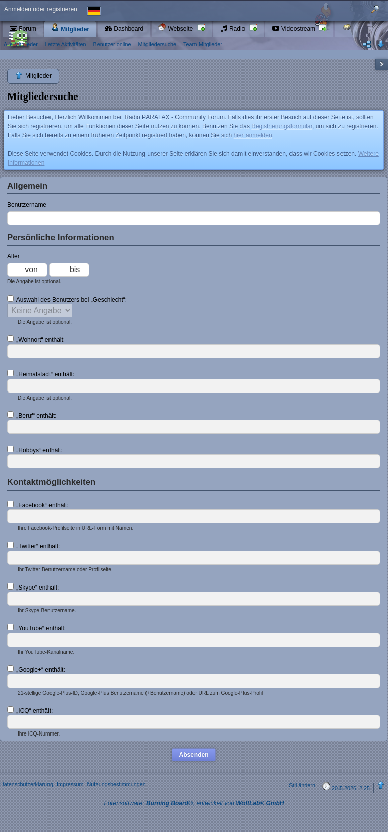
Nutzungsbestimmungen (116, 784)
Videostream (294, 29)
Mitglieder (70, 28)
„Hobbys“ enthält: (35, 450)
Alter (13, 256)
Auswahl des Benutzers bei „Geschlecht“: (67, 299)
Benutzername (26, 204)
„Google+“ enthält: (36, 669)
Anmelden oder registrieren (40, 9)
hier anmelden (253, 135)
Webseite (176, 27)
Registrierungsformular (281, 126)
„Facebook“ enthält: (38, 505)
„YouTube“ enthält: (36, 628)
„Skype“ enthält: (33, 587)
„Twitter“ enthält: (33, 546)
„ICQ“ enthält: (30, 710)
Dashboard (123, 29)
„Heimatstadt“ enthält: (40, 374)
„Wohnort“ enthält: (36, 339)
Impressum (70, 784)
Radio (233, 29)
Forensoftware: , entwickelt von (194, 803)
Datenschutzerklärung (26, 784)
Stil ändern (302, 785)
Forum (22, 29)
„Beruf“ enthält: (32, 415)
